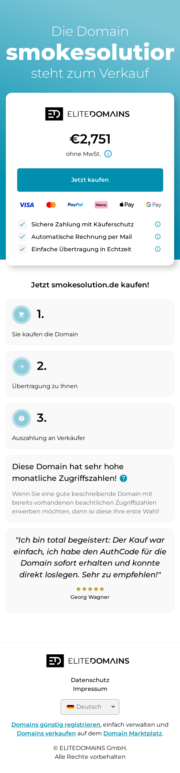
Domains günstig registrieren (55, 724)
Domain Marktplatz (132, 733)
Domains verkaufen (46, 733)
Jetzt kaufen (90, 179)
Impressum (90, 688)
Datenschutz (90, 680)
